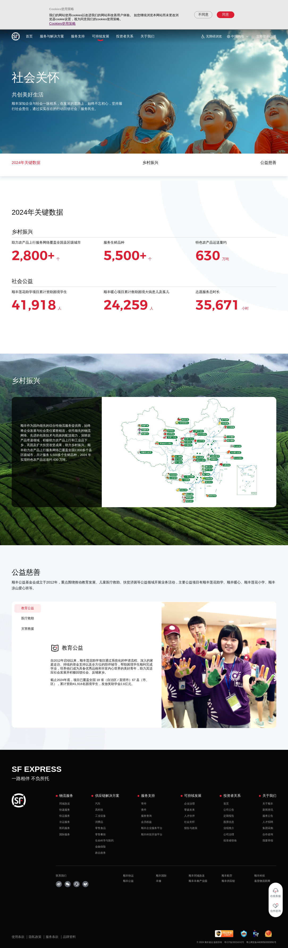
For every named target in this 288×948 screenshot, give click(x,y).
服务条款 (52, 936)
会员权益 (146, 821)
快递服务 (64, 809)
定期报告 (228, 815)
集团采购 (267, 828)
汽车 (97, 803)
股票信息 (228, 821)
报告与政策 (190, 828)
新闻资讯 (267, 809)
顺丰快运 (128, 875)
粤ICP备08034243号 (234, 942)
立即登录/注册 (266, 36)
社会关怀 (189, 821)
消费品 (99, 821)
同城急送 (64, 803)
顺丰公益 (128, 880)
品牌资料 (69, 936)
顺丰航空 (227, 875)
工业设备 (100, 815)
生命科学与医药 (104, 840)
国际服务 (64, 834)
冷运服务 (64, 821)
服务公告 (267, 815)
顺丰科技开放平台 (151, 834)
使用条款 (18, 936)
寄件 (143, 803)
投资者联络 (230, 840)
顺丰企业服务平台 (151, 828)
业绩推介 (228, 828)
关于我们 (147, 36)
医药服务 (64, 828)
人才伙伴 (189, 815)
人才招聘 (267, 821)
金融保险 (100, 846)
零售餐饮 (100, 834)
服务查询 (146, 815)
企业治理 (189, 803)
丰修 (158, 880)
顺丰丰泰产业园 (198, 880)
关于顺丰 (267, 803)
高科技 (99, 809)
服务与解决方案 (52, 36)
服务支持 (78, 36)
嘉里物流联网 (262, 880)
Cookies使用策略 (62, 24)
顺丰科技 (259, 875)
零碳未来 (189, 809)
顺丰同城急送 (197, 875)
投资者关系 (124, 36)
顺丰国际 (161, 875)
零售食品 (100, 828)
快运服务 (64, 815)
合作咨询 (267, 834)
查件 (143, 809)
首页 (29, 36)
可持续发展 (100, 36)
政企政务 (100, 852)
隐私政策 (35, 936)
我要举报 (267, 840)
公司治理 (228, 834)
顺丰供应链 (228, 880)
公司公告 (228, 809)
